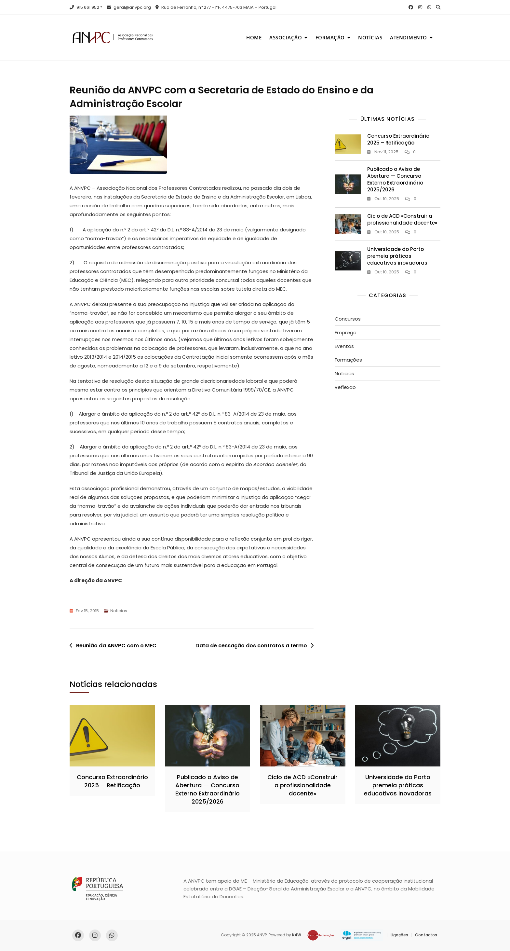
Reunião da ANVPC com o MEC (116, 645)
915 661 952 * (86, 7)
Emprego (345, 332)
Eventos (344, 346)
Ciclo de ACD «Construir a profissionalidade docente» (402, 219)
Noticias (118, 611)
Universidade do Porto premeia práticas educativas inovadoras (397, 256)
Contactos (426, 935)
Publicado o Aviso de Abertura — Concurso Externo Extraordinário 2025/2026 (395, 179)
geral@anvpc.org (129, 7)
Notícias (370, 37)
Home (254, 37)
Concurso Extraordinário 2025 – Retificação (398, 139)
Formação (330, 37)
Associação (285, 37)
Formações (348, 359)
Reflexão (345, 387)
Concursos (348, 318)
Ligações (399, 935)
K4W (296, 935)
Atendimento (408, 37)
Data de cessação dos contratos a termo (251, 645)
